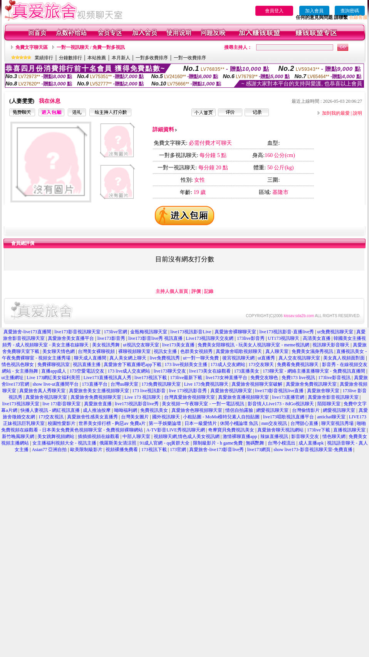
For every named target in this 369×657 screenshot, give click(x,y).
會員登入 (274, 10)
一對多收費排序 (152, 57)
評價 (196, 291)
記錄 (208, 291)
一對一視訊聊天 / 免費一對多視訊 (91, 47)
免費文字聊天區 (31, 47)
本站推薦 (96, 57)
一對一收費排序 (190, 57)
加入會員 (314, 10)
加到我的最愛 (336, 113)
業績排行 (44, 57)
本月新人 (121, 57)
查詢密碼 (349, 10)
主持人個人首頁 (172, 291)
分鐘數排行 (70, 57)
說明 (357, 113)
